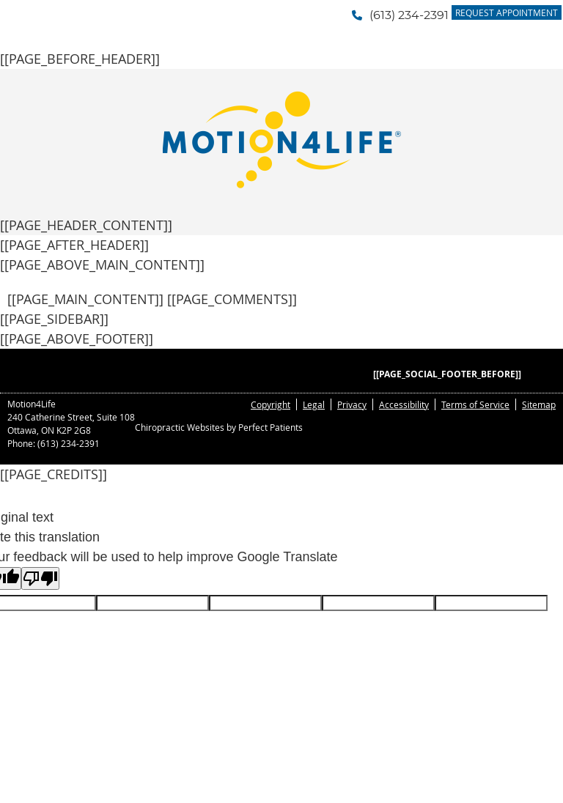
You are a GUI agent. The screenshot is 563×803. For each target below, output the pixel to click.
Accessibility (404, 404)
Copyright (270, 404)
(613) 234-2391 (409, 15)
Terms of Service (475, 404)
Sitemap (539, 404)
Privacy (352, 404)
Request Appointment (506, 12)
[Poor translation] (40, 578)
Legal (314, 404)
